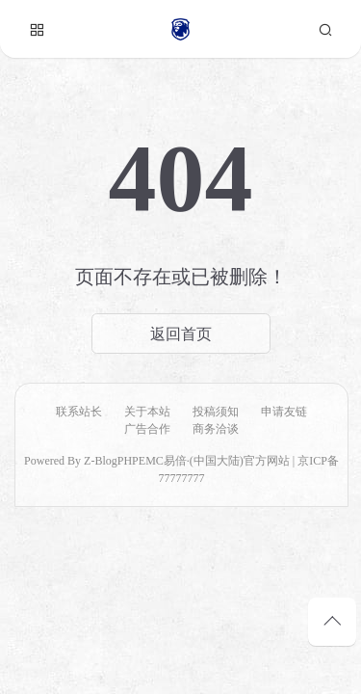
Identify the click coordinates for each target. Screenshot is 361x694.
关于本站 (147, 411)
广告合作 (147, 429)
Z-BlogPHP (111, 460)
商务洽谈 (216, 429)
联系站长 (79, 411)
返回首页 (181, 333)
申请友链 (284, 411)
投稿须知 (216, 411)
